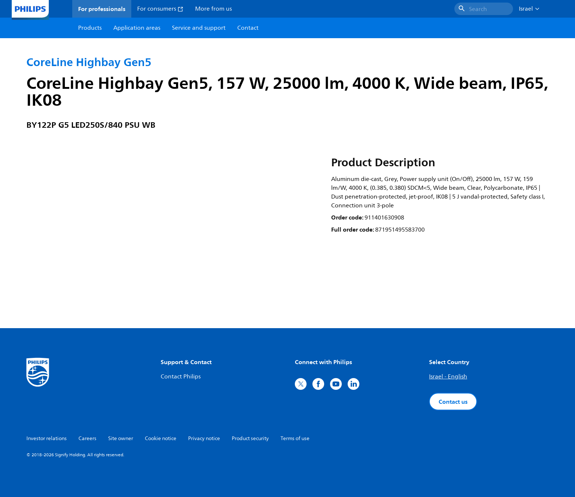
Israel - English (448, 376)
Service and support (199, 28)
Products (90, 28)
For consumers (160, 8)
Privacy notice (204, 438)
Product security (250, 438)
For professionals (101, 8)
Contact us (453, 401)
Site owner (120, 438)
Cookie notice (160, 438)
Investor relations (46, 438)
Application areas (136, 28)
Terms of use (295, 438)
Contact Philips (181, 376)
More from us (213, 8)
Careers (87, 438)
